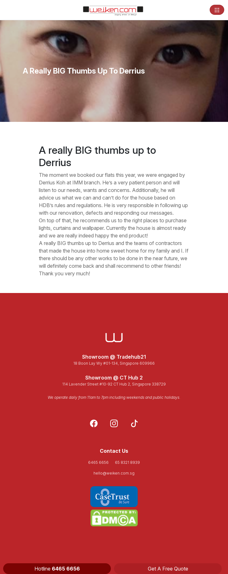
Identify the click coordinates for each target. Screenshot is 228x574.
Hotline (57, 568)
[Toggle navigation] (217, 10)
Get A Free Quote (168, 568)
